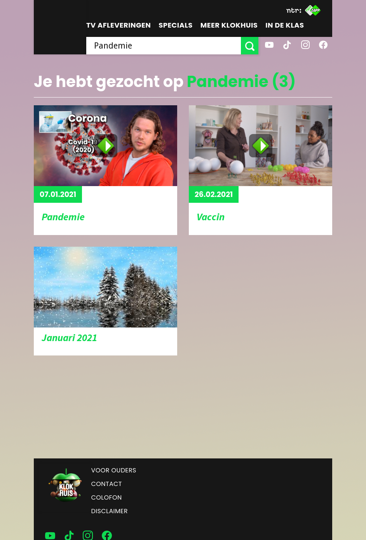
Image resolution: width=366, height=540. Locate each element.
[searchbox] (163, 45)
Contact (106, 483)
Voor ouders (113, 470)
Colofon (106, 497)
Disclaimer (109, 511)
